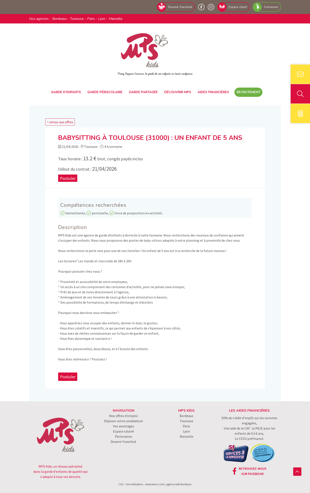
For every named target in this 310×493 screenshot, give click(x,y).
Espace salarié (123, 431)
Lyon (101, 18)
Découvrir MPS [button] (177, 92)
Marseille (115, 18)
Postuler (68, 178)
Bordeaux (59, 18)
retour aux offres (60, 122)
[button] (297, 471)
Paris (91, 18)
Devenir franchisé (123, 441)
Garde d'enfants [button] (66, 92)
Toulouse (77, 18)
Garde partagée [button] (143, 92)
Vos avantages (123, 426)
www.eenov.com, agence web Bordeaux (168, 484)
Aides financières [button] (213, 92)
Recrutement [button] (248, 92)
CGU (121, 484)
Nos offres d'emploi (123, 416)
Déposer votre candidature (123, 421)
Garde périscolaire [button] (104, 92)
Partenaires (123, 436)
